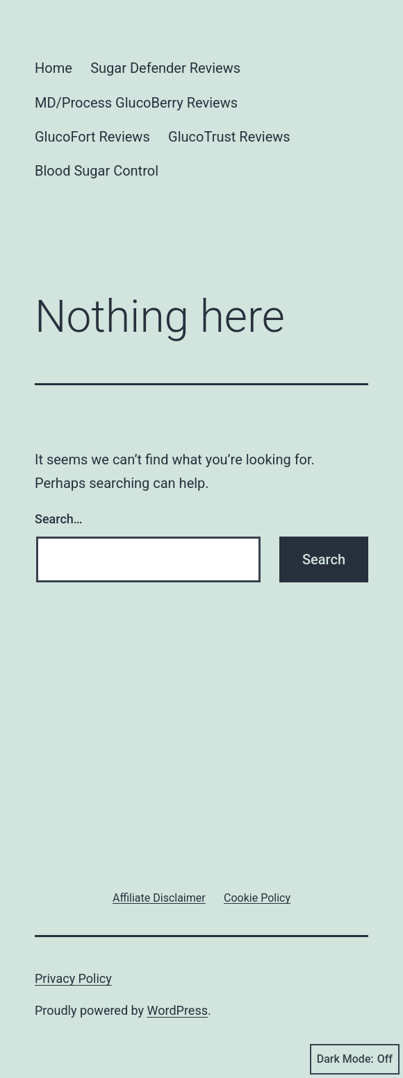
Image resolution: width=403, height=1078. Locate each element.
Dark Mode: (355, 1059)
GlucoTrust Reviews (229, 136)
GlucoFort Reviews (92, 136)
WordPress (177, 1010)
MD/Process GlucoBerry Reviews (136, 102)
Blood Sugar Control (96, 170)
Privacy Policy (73, 978)
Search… (59, 519)
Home (53, 68)
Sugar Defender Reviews (165, 68)
